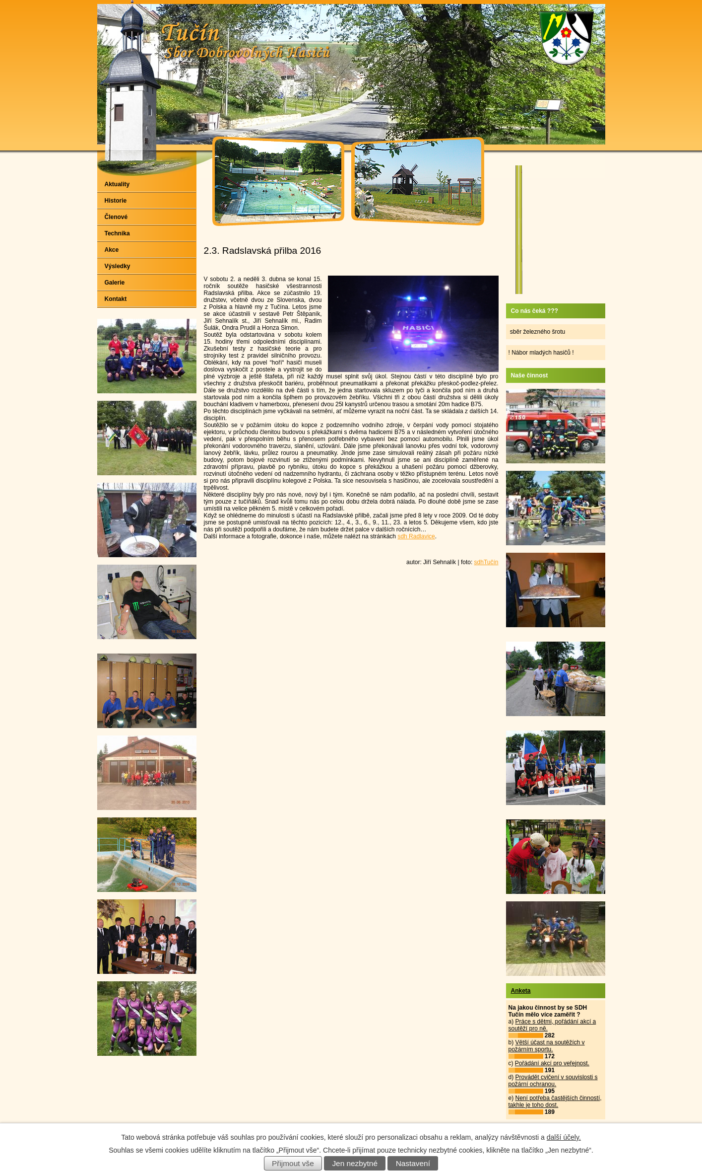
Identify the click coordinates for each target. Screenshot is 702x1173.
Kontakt (116, 298)
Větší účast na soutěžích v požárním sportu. (547, 1046)
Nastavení (413, 1163)
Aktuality (117, 184)
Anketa (521, 990)
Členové (116, 217)
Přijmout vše (293, 1163)
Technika (117, 233)
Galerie (115, 282)
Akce (112, 249)
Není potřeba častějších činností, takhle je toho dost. (555, 1101)
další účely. (564, 1137)
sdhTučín (486, 562)
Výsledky (117, 266)
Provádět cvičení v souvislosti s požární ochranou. (553, 1081)
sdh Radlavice (416, 536)
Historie (116, 200)
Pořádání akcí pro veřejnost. (552, 1063)
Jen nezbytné (355, 1163)
